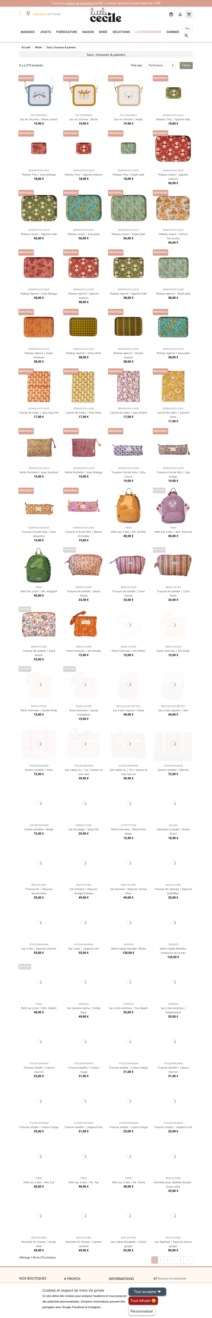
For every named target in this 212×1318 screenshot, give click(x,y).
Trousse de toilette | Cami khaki (173, 591)
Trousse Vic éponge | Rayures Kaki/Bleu (173, 889)
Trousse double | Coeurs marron (173, 1068)
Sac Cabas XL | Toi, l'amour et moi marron (128, 770)
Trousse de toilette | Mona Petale (83, 591)
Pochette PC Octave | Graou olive (38, 1242)
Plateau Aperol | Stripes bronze (128, 353)
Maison (88, 32)
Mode (103, 32)
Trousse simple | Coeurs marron (39, 1068)
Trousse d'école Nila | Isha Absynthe (39, 532)
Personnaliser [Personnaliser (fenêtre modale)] (141, 1311)
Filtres (186, 65)
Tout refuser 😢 (143, 1300)
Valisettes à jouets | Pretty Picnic (173, 829)
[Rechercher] (188, 28)
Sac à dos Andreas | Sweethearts (173, 1008)
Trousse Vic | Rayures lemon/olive (38, 889)
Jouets (45, 32)
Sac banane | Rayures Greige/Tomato (83, 889)
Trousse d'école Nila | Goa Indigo (173, 472)
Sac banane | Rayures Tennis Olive (128, 889)
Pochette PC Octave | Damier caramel (84, 1242)
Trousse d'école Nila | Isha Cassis (128, 472)
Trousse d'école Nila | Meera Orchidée (83, 532)
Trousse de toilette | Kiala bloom (39, 651)
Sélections (121, 32)
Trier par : (137, 65)
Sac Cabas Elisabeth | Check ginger (128, 1242)
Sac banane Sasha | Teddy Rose (83, 1008)
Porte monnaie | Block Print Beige (128, 829)
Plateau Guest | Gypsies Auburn (173, 175)
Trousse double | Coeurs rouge (83, 1068)
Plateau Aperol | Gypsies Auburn (83, 294)
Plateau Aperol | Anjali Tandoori (39, 353)
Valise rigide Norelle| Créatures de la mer (173, 949)
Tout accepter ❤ (147, 1291)
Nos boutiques (32, 1278)
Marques (28, 32)
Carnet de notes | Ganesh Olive (173, 413)
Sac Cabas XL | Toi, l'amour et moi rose (83, 770)
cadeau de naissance (80, 3)
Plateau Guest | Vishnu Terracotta (173, 234)
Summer (172, 32)
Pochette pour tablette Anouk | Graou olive (173, 1182)
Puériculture (66, 32)
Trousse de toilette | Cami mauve (128, 591)
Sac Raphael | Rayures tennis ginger (173, 1242)
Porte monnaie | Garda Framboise (83, 710)
